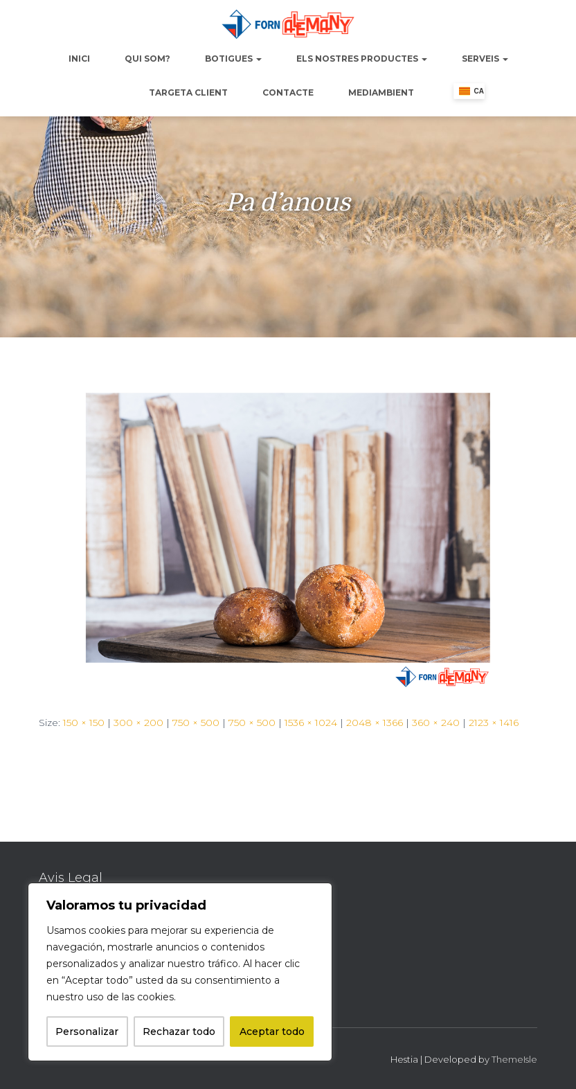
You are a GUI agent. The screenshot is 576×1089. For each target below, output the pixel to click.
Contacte (288, 92)
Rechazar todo (179, 1031)
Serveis (485, 58)
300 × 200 (138, 722)
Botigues (233, 58)
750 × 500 (195, 722)
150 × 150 (84, 722)
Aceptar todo (272, 1031)
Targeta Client (188, 92)
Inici (79, 58)
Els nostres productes (361, 58)
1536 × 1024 (311, 722)
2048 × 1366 (374, 722)
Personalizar (86, 1031)
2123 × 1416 (494, 722)
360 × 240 (436, 722)
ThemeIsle (514, 1059)
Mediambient (381, 92)
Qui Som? (147, 58)
